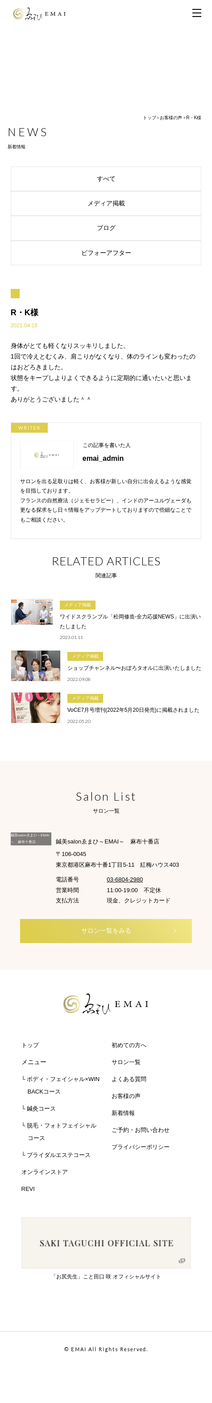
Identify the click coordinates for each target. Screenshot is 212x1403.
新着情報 (123, 1113)
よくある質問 (129, 1079)
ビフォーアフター (138, 252)
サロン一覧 (126, 1062)
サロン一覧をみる (129, 930)
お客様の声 (171, 117)
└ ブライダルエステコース (56, 1155)
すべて (146, 178)
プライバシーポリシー (141, 1147)
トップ (149, 117)
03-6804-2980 (125, 879)
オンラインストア (44, 1172)
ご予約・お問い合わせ (141, 1130)
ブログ (146, 227)
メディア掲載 (141, 203)
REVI (28, 1189)
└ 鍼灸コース (38, 1108)
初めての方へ (129, 1045)
